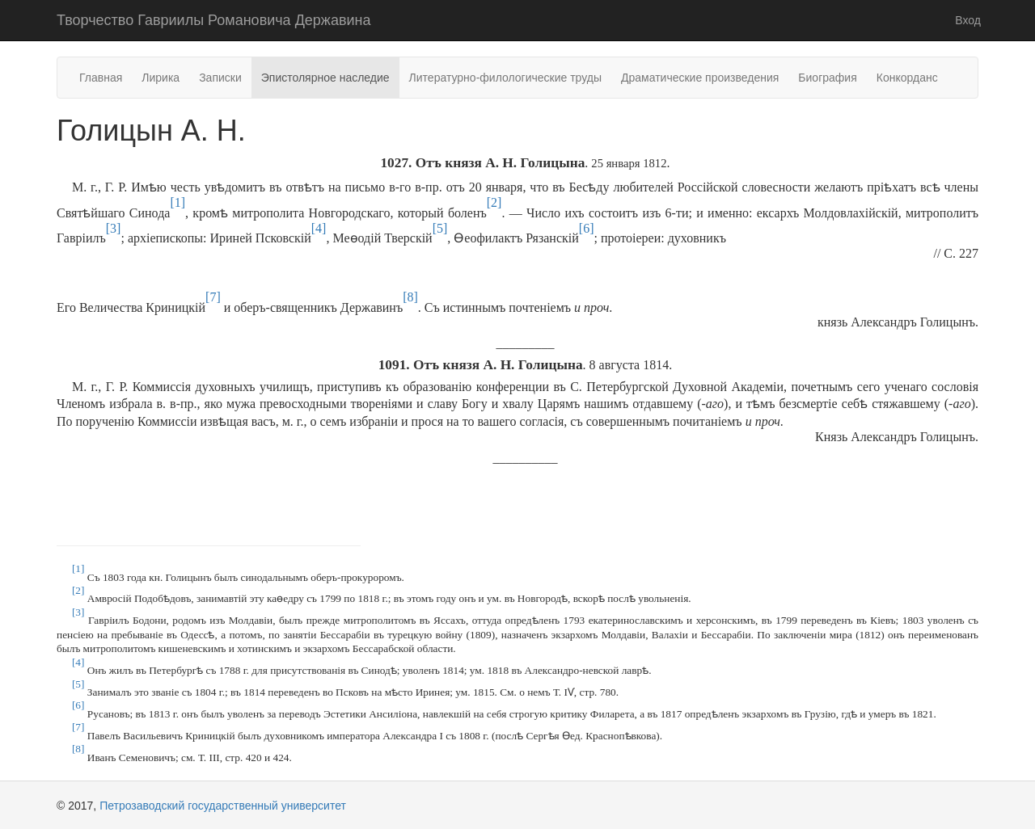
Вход (968, 20)
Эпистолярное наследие (325, 77)
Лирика (161, 77)
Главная (100, 77)
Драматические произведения (700, 77)
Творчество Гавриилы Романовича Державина (213, 20)
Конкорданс (907, 77)
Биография (827, 77)
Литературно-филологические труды (505, 77)
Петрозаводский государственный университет (222, 805)
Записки (220, 77)
